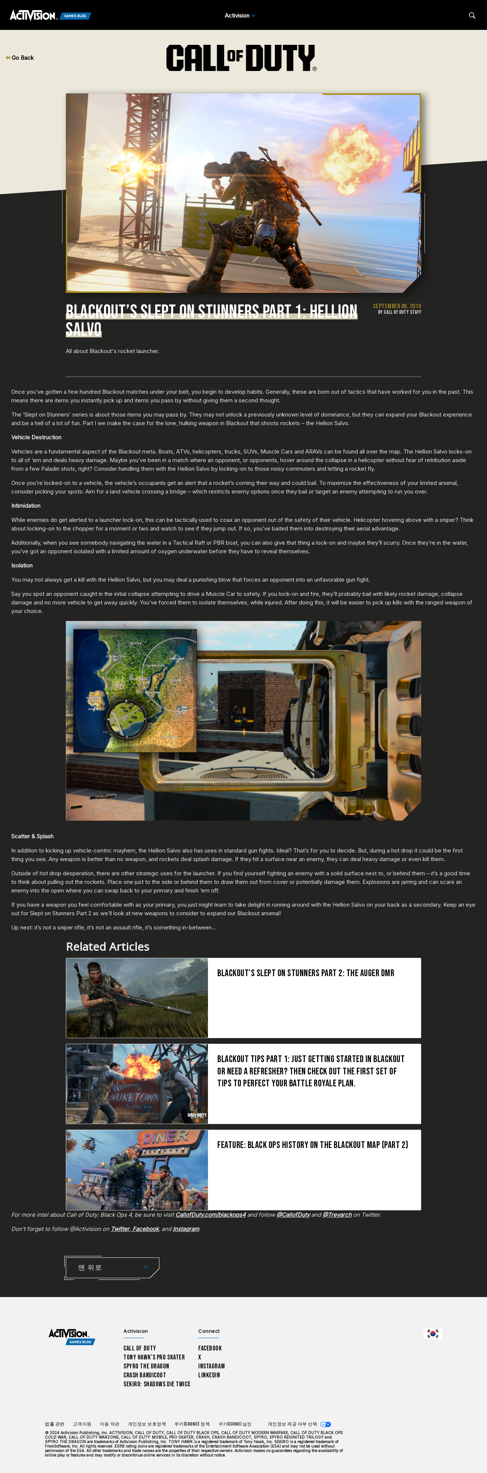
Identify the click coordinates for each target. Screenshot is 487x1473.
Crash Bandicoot (144, 1375)
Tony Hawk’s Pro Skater (154, 1357)
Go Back (20, 57)
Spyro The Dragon (146, 1366)
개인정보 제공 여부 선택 (293, 1424)
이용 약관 (110, 1424)
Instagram (211, 1366)
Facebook (210, 1348)
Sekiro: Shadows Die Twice (156, 1384)
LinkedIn (209, 1375)
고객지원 (82, 1424)
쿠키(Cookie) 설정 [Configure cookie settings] (234, 1424)
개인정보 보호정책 (147, 1424)
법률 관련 (55, 1424)
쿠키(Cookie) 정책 (192, 1424)
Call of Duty (139, 1348)
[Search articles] (472, 15)
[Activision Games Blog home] (72, 1336)
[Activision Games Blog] (50, 15)
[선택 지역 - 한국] (432, 1333)
